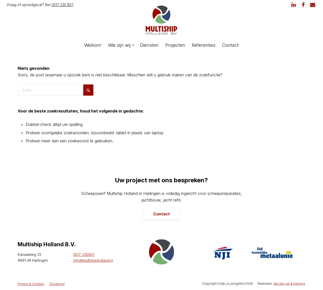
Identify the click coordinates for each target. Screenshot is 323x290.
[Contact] (161, 214)
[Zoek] (55, 90)
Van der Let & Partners (289, 283)
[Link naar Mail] (312, 5)
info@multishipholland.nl (93, 260)
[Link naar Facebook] (303, 5)
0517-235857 (84, 254)
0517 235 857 (62, 5)
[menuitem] (93, 45)
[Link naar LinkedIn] (293, 5)
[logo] (161, 20)
